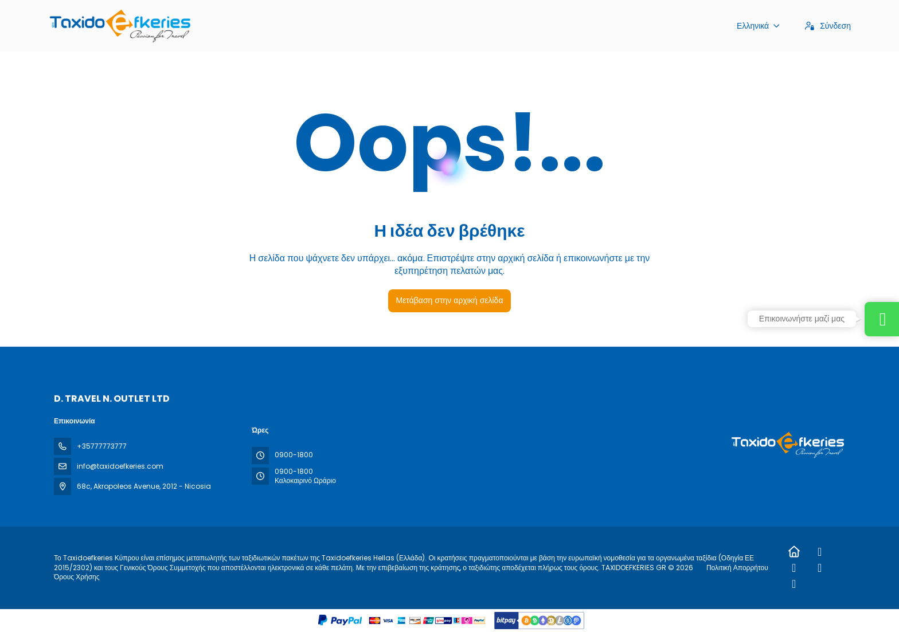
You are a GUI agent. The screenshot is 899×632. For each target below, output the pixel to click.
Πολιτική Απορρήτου (737, 567)
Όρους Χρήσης (77, 577)
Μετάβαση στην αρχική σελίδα (449, 300)
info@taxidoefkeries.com (120, 466)
